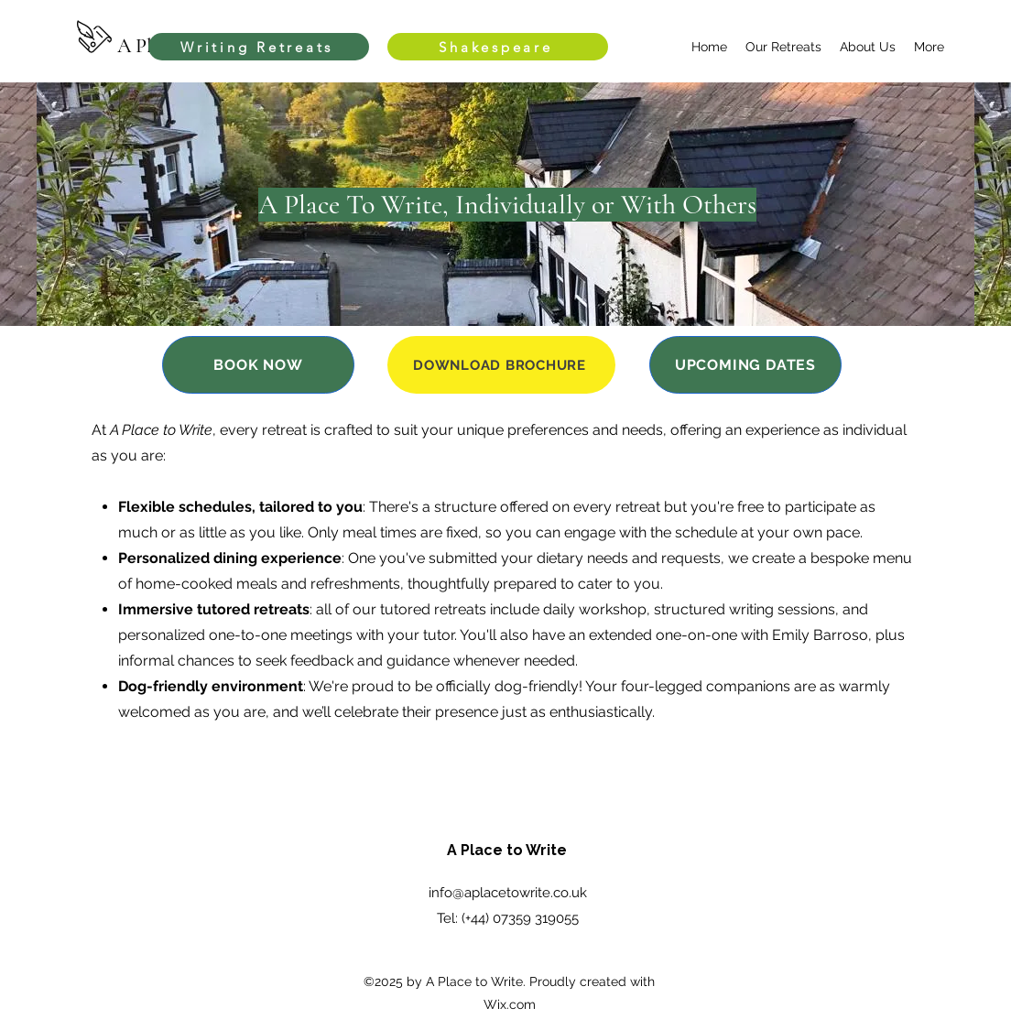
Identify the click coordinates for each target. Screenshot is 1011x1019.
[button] (783, 46)
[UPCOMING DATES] (745, 365)
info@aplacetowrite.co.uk (508, 892)
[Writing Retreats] (258, 46)
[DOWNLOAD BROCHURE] (501, 365)
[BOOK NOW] (258, 365)
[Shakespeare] (497, 46)
